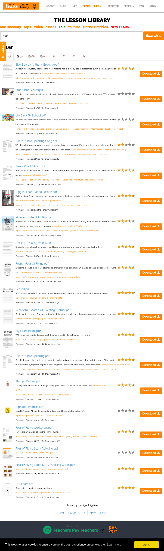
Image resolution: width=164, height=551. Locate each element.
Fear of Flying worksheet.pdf (34, 427)
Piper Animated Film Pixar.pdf (35, 217)
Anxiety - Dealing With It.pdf (33, 242)
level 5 (108, 129)
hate (18, 154)
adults (114, 369)
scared (19, 318)
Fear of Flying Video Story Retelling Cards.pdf (45, 465)
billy (18, 78)
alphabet (20, 415)
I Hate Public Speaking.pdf (33, 356)
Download (151, 73)
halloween (35, 298)
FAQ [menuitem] (141, 6)
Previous (74, 513)
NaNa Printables (95, 27)
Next (93, 513)
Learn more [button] (114, 544)
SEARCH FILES (92, 6)
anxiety (19, 251)
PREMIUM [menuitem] (129, 6)
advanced (67, 180)
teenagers (71, 251)
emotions (55, 180)
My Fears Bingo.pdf (28, 331)
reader (49, 103)
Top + (27, 27)
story (112, 78)
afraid (45, 298)
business (105, 369)
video (33, 205)
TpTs (62, 27)
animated (27, 230)
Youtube (74, 27)
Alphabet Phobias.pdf (30, 407)
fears (105, 78)
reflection (90, 180)
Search (154, 35)
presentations (69, 154)
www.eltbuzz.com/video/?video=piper (70, 226)
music (96, 369)
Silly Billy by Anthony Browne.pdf (37, 64)
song (35, 154)
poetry (46, 180)
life (68, 492)
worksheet (34, 436)
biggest (19, 205)
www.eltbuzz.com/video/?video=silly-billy (62, 73)
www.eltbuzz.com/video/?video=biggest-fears (38, 200)
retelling (44, 452)
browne (25, 78)
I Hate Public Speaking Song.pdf (36, 141)
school (19, 129)
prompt (36, 318)
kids (48, 78)
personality (49, 339)
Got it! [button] (146, 544)
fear (23, 103)
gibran (24, 180)
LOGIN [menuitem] (152, 6)
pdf (32, 78)
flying (24, 436)
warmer (61, 339)
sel (99, 78)
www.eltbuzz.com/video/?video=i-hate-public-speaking (98, 149)
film (36, 230)
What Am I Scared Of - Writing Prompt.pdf (43, 310)
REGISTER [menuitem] (113, 6)
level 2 (58, 103)
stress (33, 251)
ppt (51, 452)
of (22, 452)
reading (40, 78)
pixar (42, 230)
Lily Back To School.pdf (31, 115)
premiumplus (93, 230)
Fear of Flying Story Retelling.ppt (37, 448)
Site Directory (10, 27)
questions (45, 492)
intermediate (89, 78)
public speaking (52, 154)
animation (33, 277)
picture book (58, 78)
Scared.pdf (23, 289)
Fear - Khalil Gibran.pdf (30, 166)
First (61, 513)
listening (56, 205)
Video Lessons (45, 27)
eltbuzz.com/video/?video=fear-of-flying (42, 272)
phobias (30, 415)
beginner (72, 103)
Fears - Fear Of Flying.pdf (32, 263)
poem (38, 180)
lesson (41, 205)
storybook (83, 103)
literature (78, 180)
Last (103, 513)
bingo (39, 339)
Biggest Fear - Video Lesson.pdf (36, 192)
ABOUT (50, 6)
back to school (36, 129)
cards (60, 469)
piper (18, 230)
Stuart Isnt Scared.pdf (30, 90)
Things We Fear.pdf (28, 381)
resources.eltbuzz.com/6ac (115, 364)
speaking (26, 154)
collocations (65, 394)
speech (57, 369)
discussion (104, 154)
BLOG (63, 6)
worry (41, 251)
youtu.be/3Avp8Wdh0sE (35, 175)
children (31, 103)
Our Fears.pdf (24, 484)
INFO (74, 6)
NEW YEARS (119, 27)
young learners (73, 78)
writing (100, 180)
